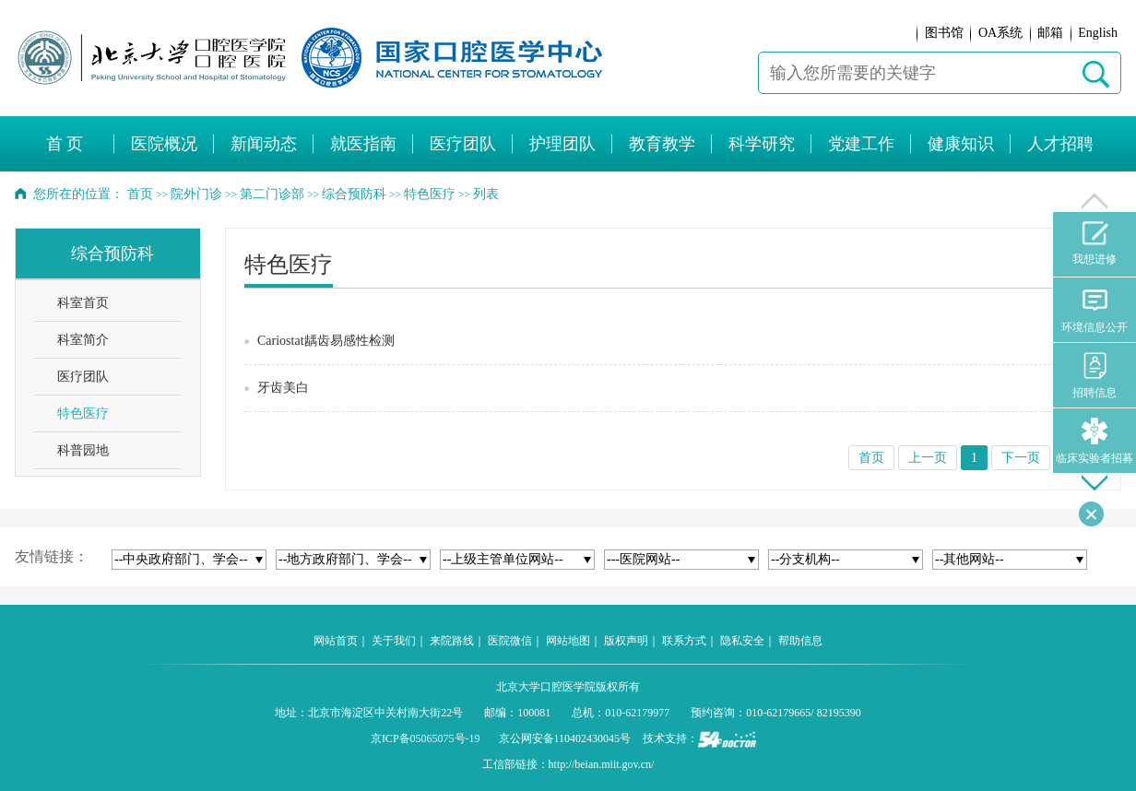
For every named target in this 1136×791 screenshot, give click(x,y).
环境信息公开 (1094, 310)
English (1098, 33)
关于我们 (394, 640)
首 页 (65, 144)
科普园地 (83, 450)
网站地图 (568, 640)
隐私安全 (742, 640)
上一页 (927, 458)
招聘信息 (1094, 375)
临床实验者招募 (1094, 441)
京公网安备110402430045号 (565, 738)
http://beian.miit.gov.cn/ (602, 764)
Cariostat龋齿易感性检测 (326, 341)
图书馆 (944, 33)
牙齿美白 (283, 388)
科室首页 (83, 303)
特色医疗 (83, 413)
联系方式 (684, 640)
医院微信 (510, 640)
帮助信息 (800, 640)
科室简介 (83, 340)
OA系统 (1000, 33)
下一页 (1020, 458)
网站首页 (336, 640)
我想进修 (1094, 243)
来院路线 (452, 640)
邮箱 (1050, 33)
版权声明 (626, 640)
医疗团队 (83, 377)
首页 (140, 194)
